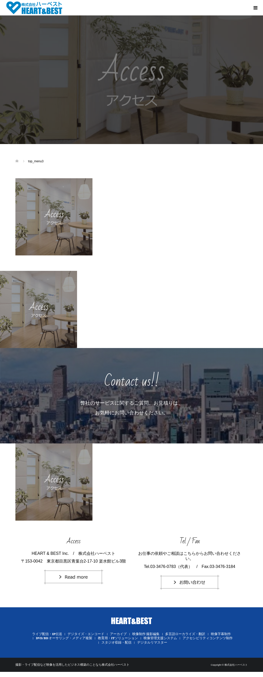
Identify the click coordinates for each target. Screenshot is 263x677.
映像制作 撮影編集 (145, 634)
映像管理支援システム (160, 638)
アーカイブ (118, 634)
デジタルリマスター (152, 642)
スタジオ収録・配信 (116, 642)
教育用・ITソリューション (118, 638)
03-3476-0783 (163, 566)
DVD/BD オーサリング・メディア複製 (64, 638)
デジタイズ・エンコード (86, 634)
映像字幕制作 (221, 634)
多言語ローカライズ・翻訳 (185, 634)
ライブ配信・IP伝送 (47, 634)
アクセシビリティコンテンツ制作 (208, 638)
